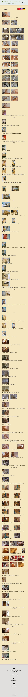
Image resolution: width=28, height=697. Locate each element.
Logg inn (14, 694)
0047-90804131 (14, 680)
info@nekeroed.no (14, 686)
